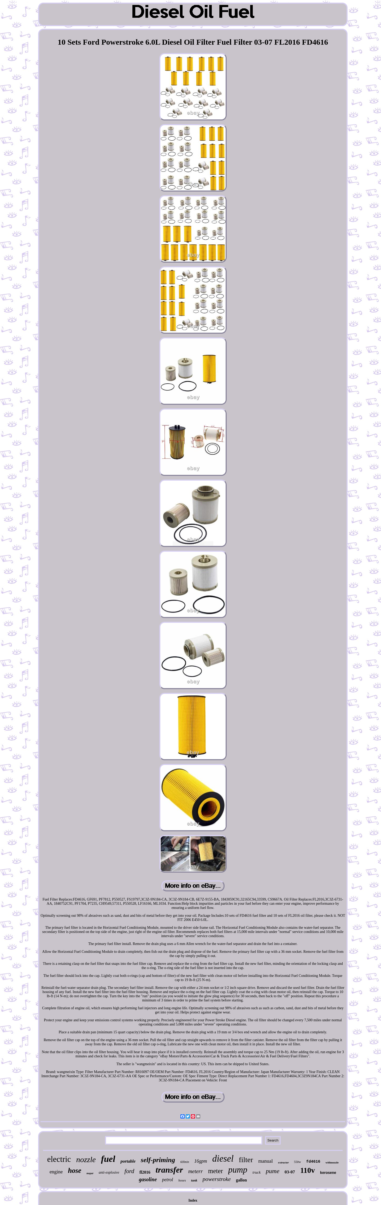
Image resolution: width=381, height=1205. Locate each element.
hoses (182, 1180)
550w (297, 1162)
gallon (241, 1180)
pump (237, 1169)
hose (74, 1170)
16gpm (200, 1161)
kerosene (328, 1173)
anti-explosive (109, 1172)
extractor (283, 1162)
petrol (167, 1179)
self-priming (158, 1160)
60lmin (184, 1162)
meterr (195, 1171)
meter (215, 1170)
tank (194, 1180)
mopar (89, 1173)
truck (257, 1172)
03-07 (290, 1171)
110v (307, 1170)
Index (192, 1200)
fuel (108, 1159)
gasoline (148, 1179)
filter (246, 1160)
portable (128, 1161)
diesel (223, 1159)
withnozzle (331, 1162)
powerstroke (217, 1179)
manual (265, 1161)
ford (129, 1171)
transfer (169, 1169)
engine (56, 1171)
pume (272, 1171)
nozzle (86, 1159)
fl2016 (144, 1172)
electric (59, 1159)
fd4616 (313, 1162)
